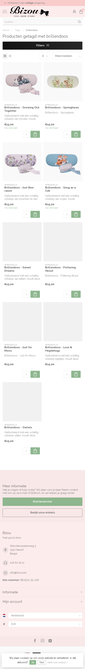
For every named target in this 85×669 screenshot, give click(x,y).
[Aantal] (26, 134)
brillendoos (32, 30)
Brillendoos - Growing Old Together (21, 109)
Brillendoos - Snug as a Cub (60, 189)
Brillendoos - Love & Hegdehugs (58, 349)
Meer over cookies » (58, 662)
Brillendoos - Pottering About (60, 269)
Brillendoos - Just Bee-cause (19, 189)
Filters (42, 45)
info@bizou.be (18, 572)
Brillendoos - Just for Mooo (18, 349)
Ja (32, 662)
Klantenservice (42, 501)
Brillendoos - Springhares (62, 107)
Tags (17, 30)
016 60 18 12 (17, 562)
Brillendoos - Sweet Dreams (17, 269)
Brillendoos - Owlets (18, 427)
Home (6, 30)
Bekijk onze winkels (42, 512)
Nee (42, 662)
